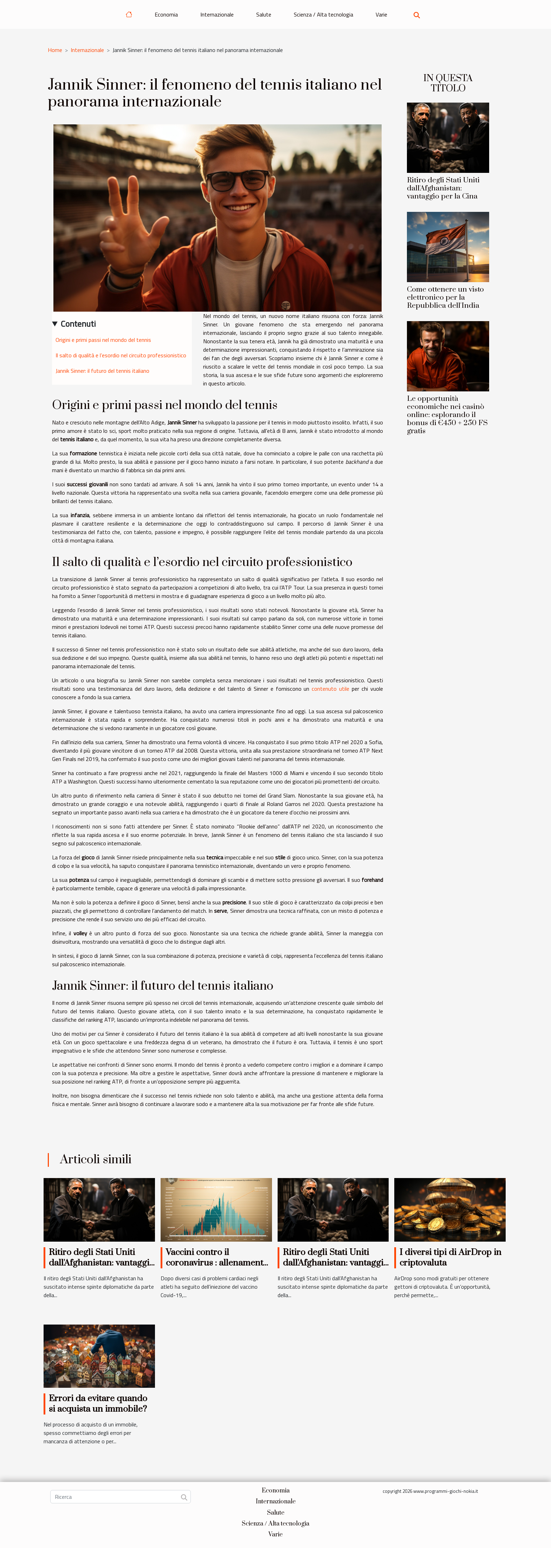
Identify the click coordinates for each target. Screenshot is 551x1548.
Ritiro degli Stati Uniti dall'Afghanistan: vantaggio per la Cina (443, 188)
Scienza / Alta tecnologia (323, 14)
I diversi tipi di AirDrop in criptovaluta (450, 1257)
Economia (166, 14)
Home (55, 50)
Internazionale (217, 14)
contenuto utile (330, 688)
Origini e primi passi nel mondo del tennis (103, 340)
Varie (381, 14)
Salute (263, 14)
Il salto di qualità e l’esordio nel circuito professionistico (121, 355)
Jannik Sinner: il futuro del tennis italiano (102, 370)
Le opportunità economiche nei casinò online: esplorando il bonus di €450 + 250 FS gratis (447, 415)
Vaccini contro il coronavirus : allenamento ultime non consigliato (217, 1263)
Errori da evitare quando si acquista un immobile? (98, 1403)
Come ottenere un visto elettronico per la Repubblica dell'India (445, 297)
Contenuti (78, 323)
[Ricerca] (120, 1496)
